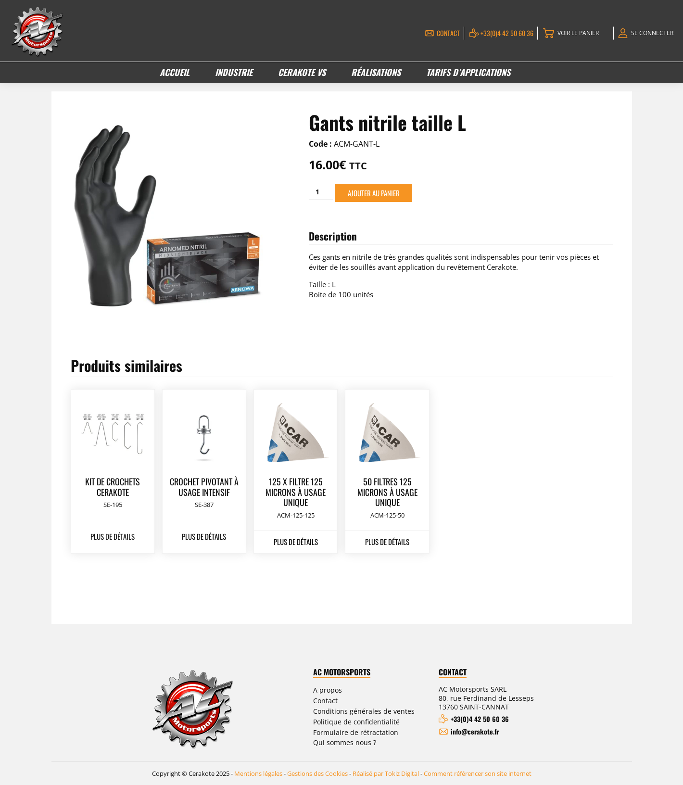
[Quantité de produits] (321, 192)
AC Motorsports (341, 672)
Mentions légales (258, 773)
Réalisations (376, 72)
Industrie (234, 72)
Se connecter (652, 33)
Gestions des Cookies (317, 773)
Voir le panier (578, 33)
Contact (448, 33)
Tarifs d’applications (468, 72)
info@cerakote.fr (475, 731)
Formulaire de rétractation (355, 732)
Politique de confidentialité (356, 721)
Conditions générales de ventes (364, 711)
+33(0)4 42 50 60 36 (507, 33)
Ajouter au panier (374, 193)
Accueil (175, 72)
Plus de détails (112, 536)
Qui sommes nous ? (344, 742)
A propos (327, 690)
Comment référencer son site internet (477, 773)
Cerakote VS (302, 72)
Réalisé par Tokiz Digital (386, 773)
